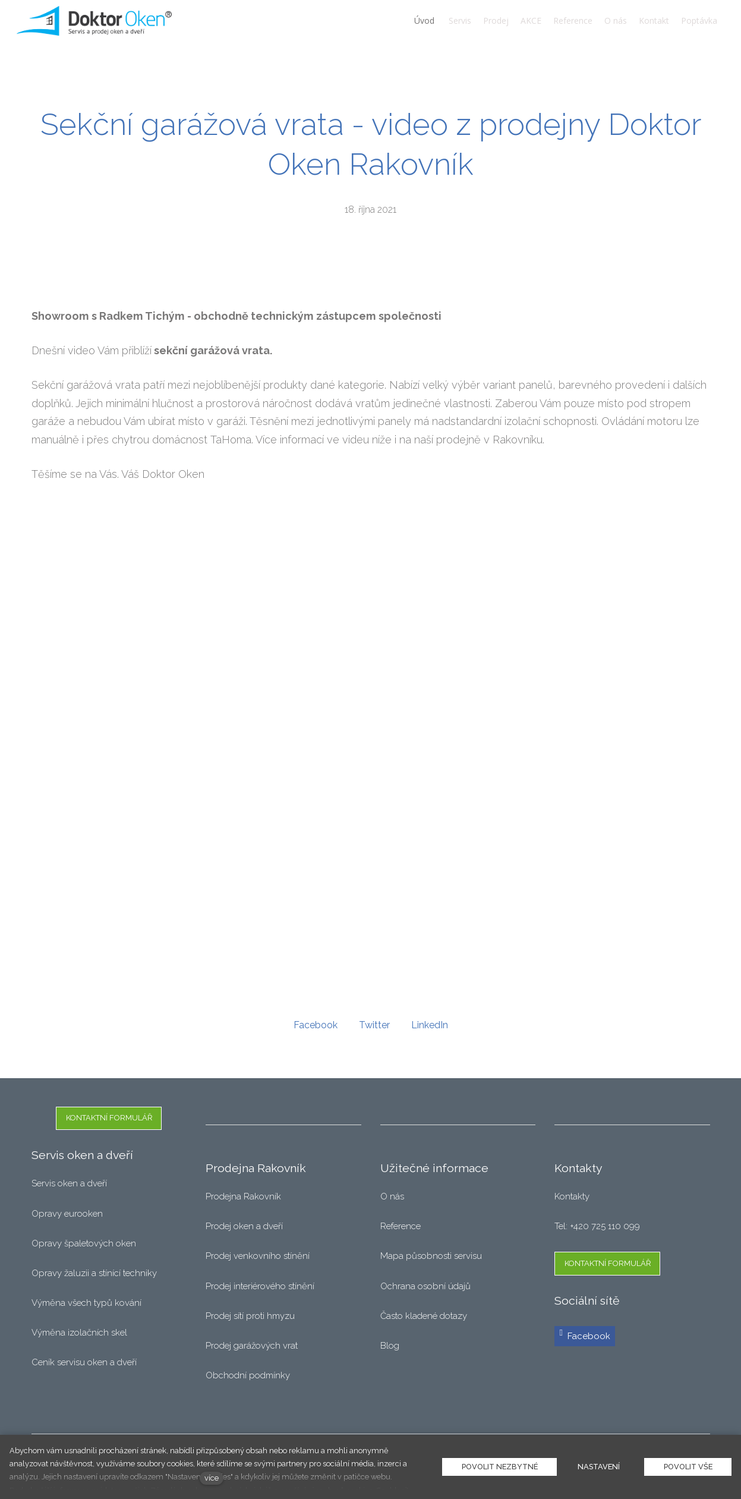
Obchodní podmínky (248, 1375)
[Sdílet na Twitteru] (374, 1027)
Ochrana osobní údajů (425, 1286)
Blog (389, 1345)
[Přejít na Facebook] (584, 1337)
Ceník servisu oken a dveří (84, 1362)
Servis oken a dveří (69, 1183)
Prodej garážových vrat (252, 1345)
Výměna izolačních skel (79, 1332)
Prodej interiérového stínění (260, 1286)
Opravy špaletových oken (83, 1243)
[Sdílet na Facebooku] (316, 1027)
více (211, 1477)
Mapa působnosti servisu (432, 1256)
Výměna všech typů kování (86, 1303)
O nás (392, 1196)
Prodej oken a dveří (244, 1226)
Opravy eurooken (67, 1213)
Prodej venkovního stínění (258, 1256)
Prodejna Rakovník (243, 1196)
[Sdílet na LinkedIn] (429, 1027)
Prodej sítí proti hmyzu (250, 1316)
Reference (400, 1226)
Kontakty (571, 1196)
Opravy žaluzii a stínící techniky (94, 1273)
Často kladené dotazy (423, 1316)
